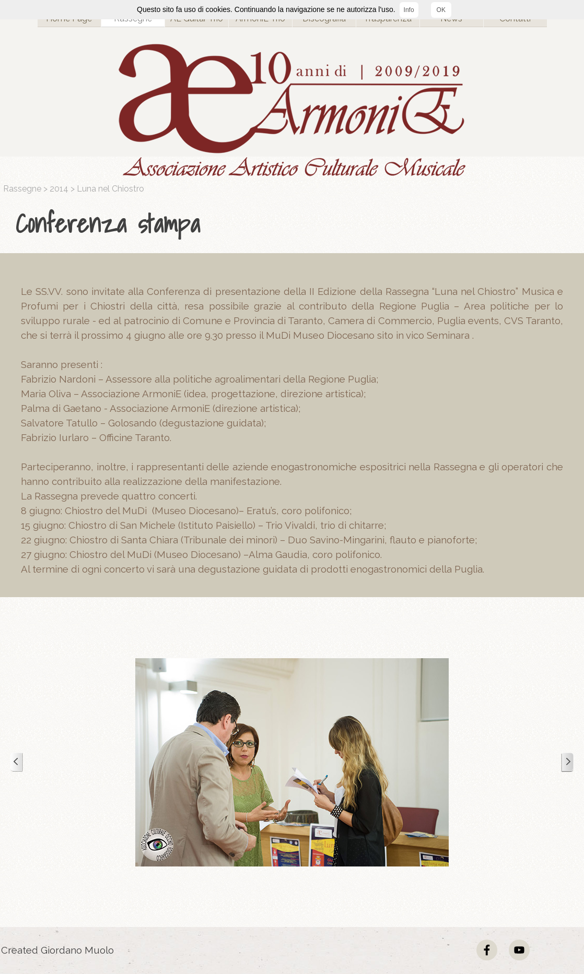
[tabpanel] (295, 224)
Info (409, 10)
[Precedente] (16, 762)
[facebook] (486, 950)
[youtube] (519, 950)
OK (441, 10)
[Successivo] (567, 762)
